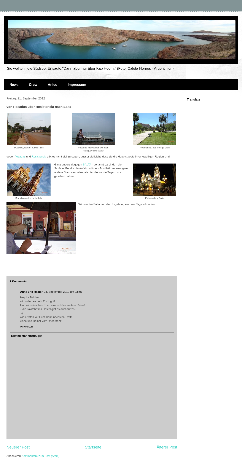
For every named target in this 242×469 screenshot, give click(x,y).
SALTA (87, 164)
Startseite (93, 447)
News (14, 85)
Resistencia (39, 156)
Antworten (26, 326)
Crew (33, 85)
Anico (52, 85)
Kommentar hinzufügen (27, 335)
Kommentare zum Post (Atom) (40, 456)
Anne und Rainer (31, 291)
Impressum (77, 85)
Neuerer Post (18, 447)
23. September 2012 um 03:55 (63, 291)
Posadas (19, 156)
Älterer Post (167, 447)
